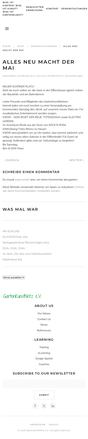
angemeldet (22, 179)
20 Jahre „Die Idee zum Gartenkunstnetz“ (27, 253)
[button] (7, 28)
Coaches (44, 364)
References (44, 330)
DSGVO (53, 424)
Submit (44, 395)
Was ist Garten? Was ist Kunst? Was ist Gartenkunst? (13, 8)
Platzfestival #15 (12, 259)
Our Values (44, 313)
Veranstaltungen (74, 8)
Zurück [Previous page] (11, 160)
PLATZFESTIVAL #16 (15, 237)
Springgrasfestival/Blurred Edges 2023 (26, 242)
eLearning (44, 353)
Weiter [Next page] (76, 160)
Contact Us (44, 319)
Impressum (38, 424)
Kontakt (52, 8)
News (44, 324)
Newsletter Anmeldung (35, 8)
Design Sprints (44, 358)
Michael (25, 76)
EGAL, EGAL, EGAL (14, 248)
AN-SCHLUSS (11, 231)
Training (44, 347)
